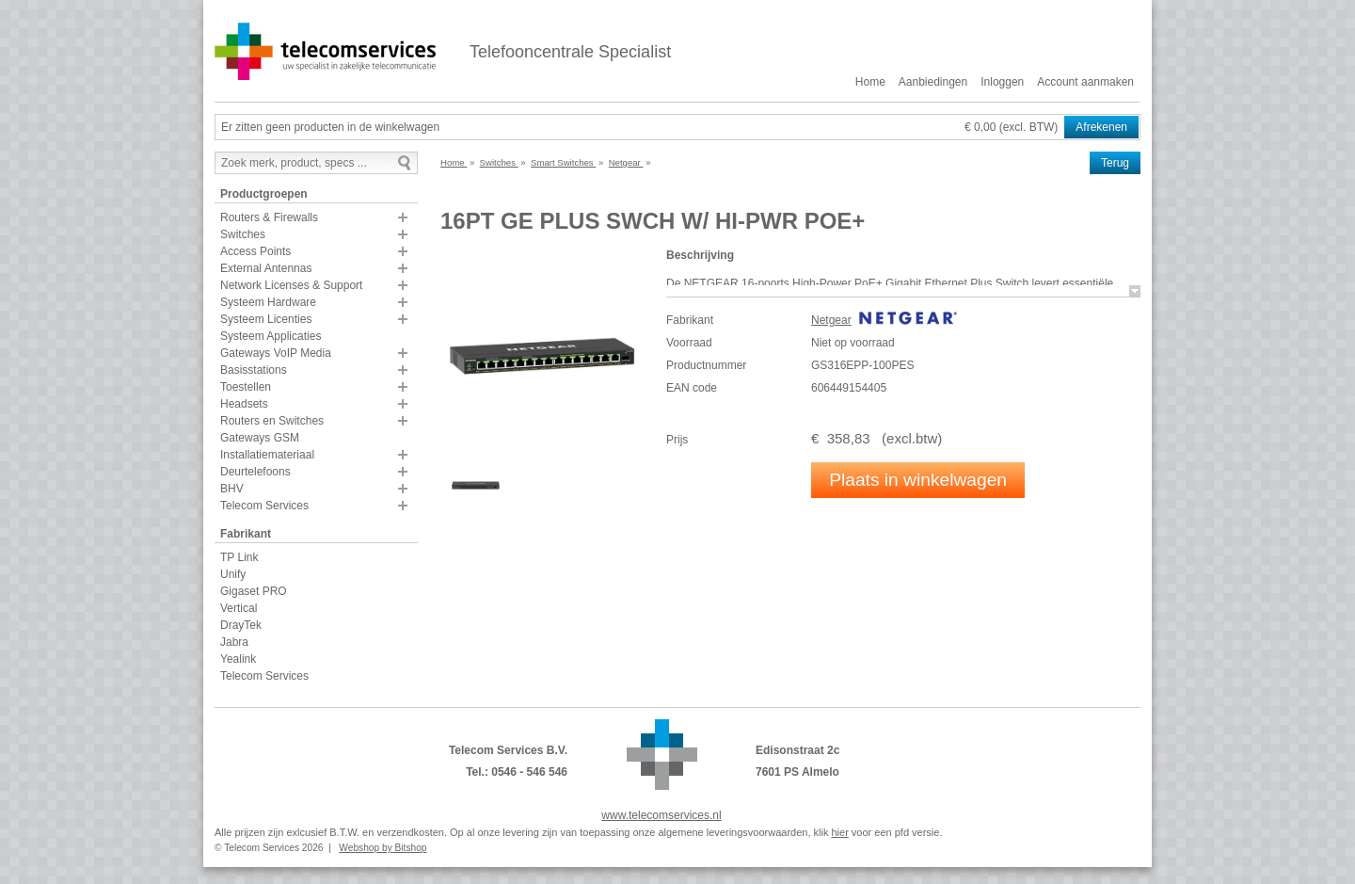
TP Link (239, 557)
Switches (242, 234)
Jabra (234, 642)
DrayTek (241, 625)
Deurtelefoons (255, 471)
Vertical (238, 608)
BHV (232, 488)
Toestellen (245, 387)
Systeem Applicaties (270, 336)
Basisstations (253, 370)
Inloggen (1002, 81)
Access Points (255, 251)
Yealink (238, 659)
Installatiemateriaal (267, 454)
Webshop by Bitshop (382, 848)
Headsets (244, 403)
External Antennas (265, 268)
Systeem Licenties (265, 319)
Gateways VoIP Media (275, 353)
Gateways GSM (259, 437)
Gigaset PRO (253, 591)
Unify (233, 574)
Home (870, 81)
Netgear (831, 320)
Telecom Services (264, 505)
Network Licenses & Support (291, 285)
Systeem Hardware (268, 302)
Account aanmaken (1085, 81)
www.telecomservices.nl (661, 815)
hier (839, 832)
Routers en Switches (272, 420)
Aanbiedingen (933, 81)
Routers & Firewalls (269, 217)
